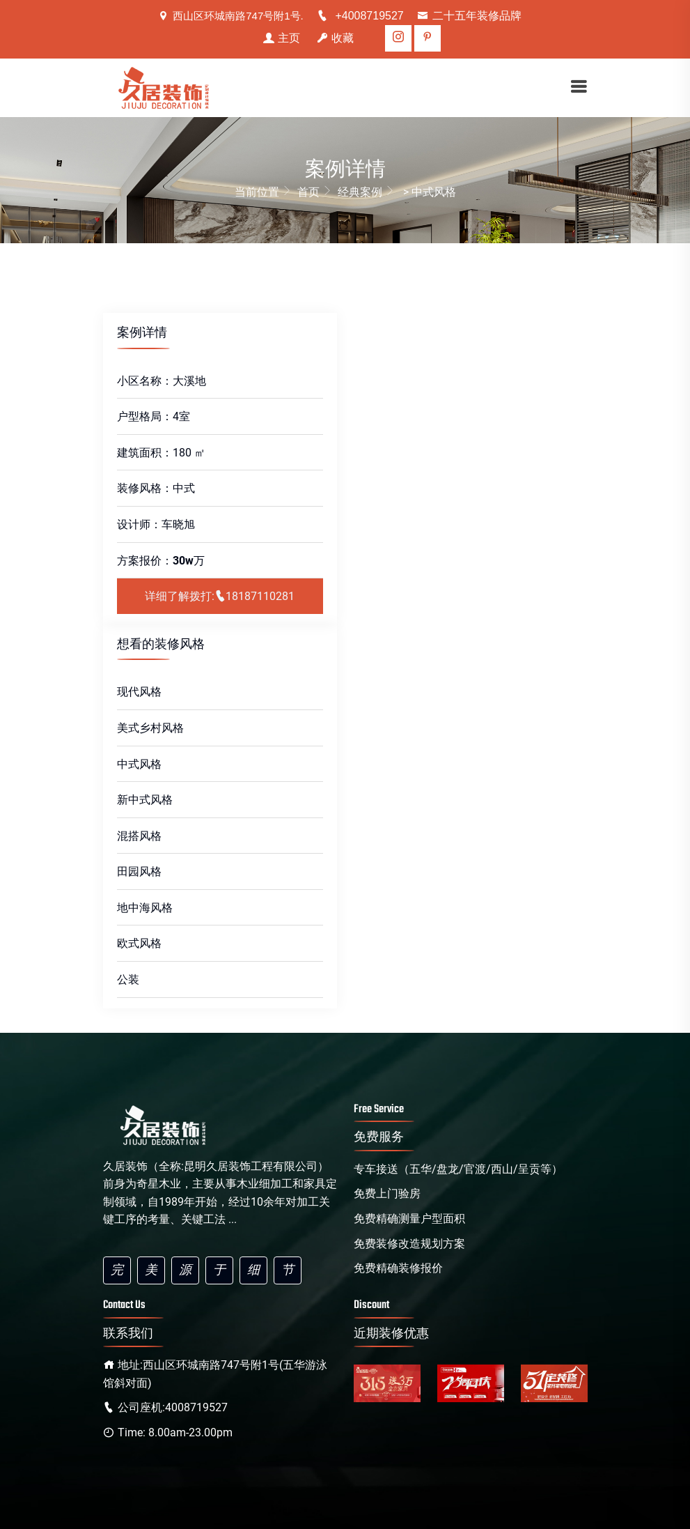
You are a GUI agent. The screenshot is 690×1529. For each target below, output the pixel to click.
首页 (316, 191)
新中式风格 (145, 799)
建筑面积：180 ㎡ (161, 452)
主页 (281, 38)
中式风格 (139, 764)
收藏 (335, 38)
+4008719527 (360, 16)
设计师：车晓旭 (156, 524)
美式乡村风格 (150, 728)
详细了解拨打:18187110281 (220, 596)
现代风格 (139, 691)
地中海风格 (145, 907)
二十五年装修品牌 (469, 16)
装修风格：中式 (156, 488)
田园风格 (139, 871)
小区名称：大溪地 (161, 380)
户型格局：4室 (153, 416)
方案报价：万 (161, 560)
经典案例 (368, 191)
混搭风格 (139, 836)
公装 (128, 979)
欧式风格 (139, 943)
